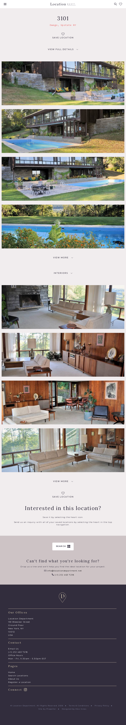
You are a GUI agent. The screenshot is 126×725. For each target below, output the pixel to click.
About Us (13, 679)
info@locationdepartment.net (63, 570)
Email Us (13, 648)
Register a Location (19, 682)
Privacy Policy (102, 706)
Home (11, 672)
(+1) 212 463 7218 (63, 575)
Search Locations (18, 675)
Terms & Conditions (79, 706)
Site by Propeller (47, 709)
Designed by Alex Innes (74, 709)
